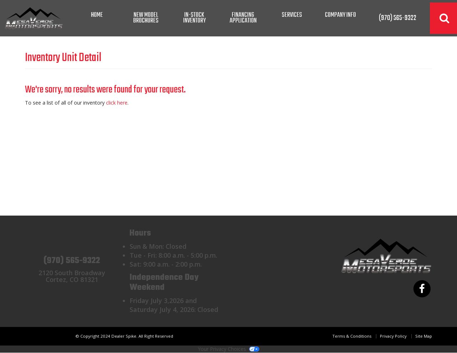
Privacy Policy (393, 336)
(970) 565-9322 (72, 260)
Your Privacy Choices (228, 349)
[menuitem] (145, 18)
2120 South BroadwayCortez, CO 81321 (72, 276)
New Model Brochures (146, 18)
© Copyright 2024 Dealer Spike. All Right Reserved (124, 336)
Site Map (423, 336)
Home (97, 15)
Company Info (340, 15)
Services (292, 15)
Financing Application (243, 18)
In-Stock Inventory (194, 18)
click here (116, 102)
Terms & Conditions (351, 336)
